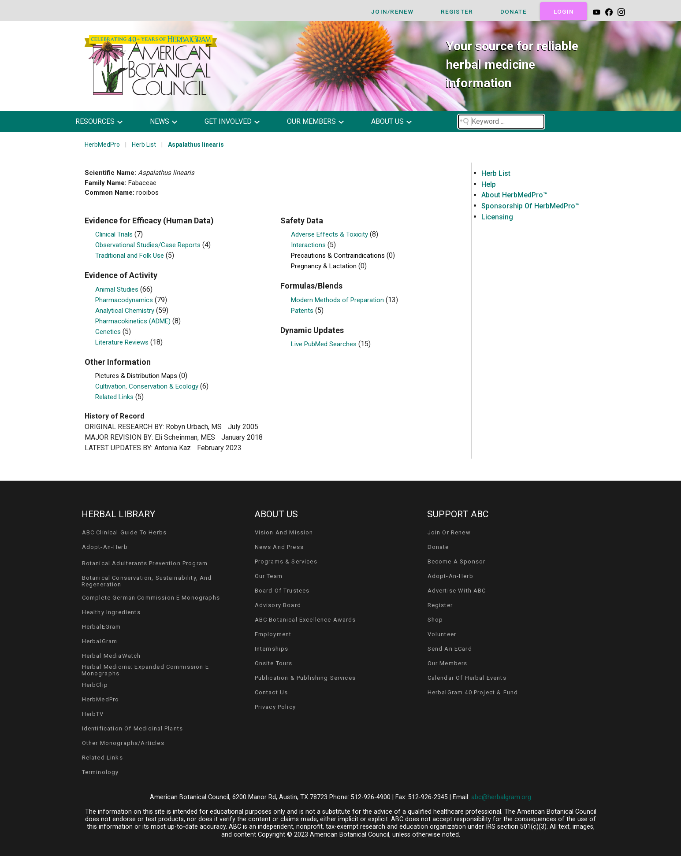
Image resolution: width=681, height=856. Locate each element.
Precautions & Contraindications (339, 255)
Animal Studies (117, 289)
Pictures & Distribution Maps (137, 376)
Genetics (109, 332)
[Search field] (501, 122)
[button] (105, 121)
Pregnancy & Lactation (324, 266)
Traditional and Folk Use (130, 255)
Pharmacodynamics (125, 300)
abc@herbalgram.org (501, 797)
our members (311, 121)
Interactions (309, 245)
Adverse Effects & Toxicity (330, 234)
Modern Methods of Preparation (338, 300)
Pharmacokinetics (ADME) (133, 321)
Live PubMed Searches (324, 344)
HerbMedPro (102, 144)
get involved (228, 121)
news (159, 121)
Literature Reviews (122, 342)
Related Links (115, 397)
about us (387, 121)
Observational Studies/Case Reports (148, 245)
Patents (303, 311)
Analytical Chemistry (125, 311)
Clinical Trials (114, 234)
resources (95, 121)
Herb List (144, 144)
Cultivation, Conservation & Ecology (147, 386)
